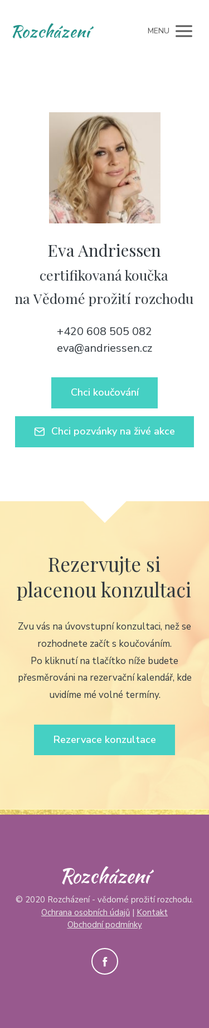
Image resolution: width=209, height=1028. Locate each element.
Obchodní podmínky (104, 924)
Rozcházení (50, 31)
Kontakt (152, 912)
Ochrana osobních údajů (85, 912)
